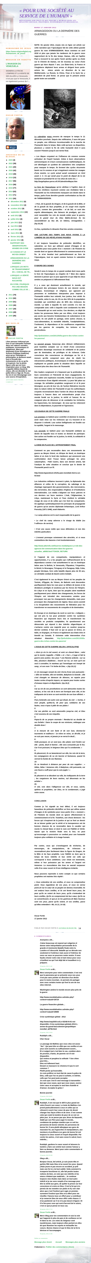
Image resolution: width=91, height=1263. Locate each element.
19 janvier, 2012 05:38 (46, 1155)
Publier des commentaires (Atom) (60, 1247)
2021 (11, 167)
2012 (11, 198)
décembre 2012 (17, 202)
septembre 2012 (17, 212)
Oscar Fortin (45, 969)
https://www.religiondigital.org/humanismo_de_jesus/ (18, 52)
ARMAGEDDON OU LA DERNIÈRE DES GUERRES (19, 260)
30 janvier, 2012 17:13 (46, 1209)
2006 (11, 312)
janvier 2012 (16, 240)
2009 (11, 302)
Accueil (58, 1242)
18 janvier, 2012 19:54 (46, 1032)
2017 (11, 181)
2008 (11, 305)
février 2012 (16, 237)
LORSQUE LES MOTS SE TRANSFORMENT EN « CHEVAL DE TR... (20, 269)
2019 (11, 174)
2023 (11, 160)
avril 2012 (15, 229)
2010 (11, 298)
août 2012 (15, 215)
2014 (11, 191)
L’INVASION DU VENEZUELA (13, 65)
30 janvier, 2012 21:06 (46, 1233)
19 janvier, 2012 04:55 (46, 1096)
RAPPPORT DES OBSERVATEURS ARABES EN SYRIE (19, 245)
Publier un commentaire (41, 1238)
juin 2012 (15, 222)
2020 (11, 170)
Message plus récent (43, 1242)
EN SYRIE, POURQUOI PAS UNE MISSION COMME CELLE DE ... (20, 286)
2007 (11, 309)
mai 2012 (15, 226)
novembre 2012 (17, 205)
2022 (11, 163)
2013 (11, 195)
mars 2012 (15, 233)
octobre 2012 (16, 208)
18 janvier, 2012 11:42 (46, 966)
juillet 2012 (15, 219)
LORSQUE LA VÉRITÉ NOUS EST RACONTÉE (19, 278)
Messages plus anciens (75, 1242)
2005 (11, 316)
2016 (11, 184)
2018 (11, 178)
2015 (11, 188)
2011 (11, 295)
